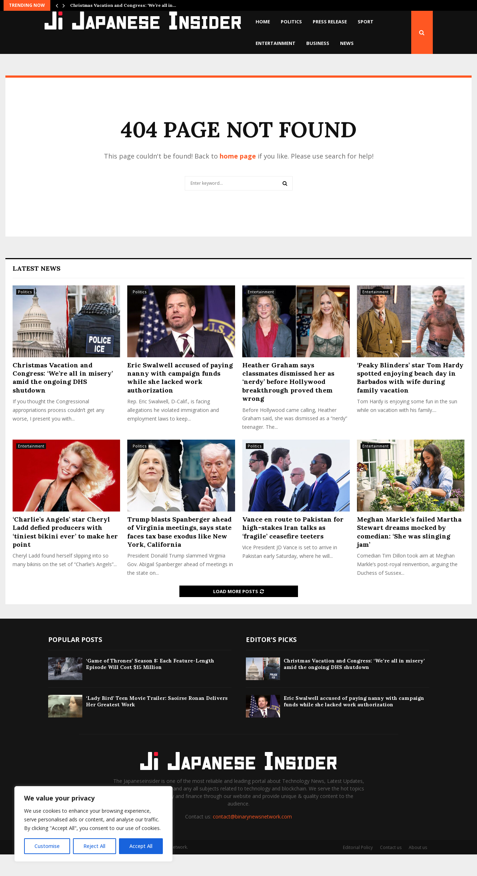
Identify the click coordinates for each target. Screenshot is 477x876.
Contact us (391, 869)
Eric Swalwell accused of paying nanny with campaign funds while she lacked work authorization (180, 399)
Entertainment (275, 43)
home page (238, 177)
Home (263, 21)
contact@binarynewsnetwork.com (252, 838)
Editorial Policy (358, 869)
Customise (47, 846)
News (347, 43)
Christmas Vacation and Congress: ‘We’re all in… (123, 5)
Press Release (330, 21)
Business (317, 43)
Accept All (140, 846)
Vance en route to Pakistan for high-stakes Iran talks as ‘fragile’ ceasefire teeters (293, 549)
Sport (365, 21)
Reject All (94, 846)
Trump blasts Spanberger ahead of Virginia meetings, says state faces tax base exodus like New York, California (179, 553)
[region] (93, 824)
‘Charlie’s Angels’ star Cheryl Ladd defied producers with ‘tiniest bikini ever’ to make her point (65, 553)
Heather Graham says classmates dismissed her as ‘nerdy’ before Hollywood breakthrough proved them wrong (288, 403)
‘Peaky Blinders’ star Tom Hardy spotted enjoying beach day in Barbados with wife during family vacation (410, 399)
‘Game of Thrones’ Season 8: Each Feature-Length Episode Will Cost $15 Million (150, 685)
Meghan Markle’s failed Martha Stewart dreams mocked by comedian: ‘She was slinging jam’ (409, 553)
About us (418, 869)
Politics (291, 21)
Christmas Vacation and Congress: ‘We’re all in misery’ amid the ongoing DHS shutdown (63, 399)
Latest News (36, 290)
